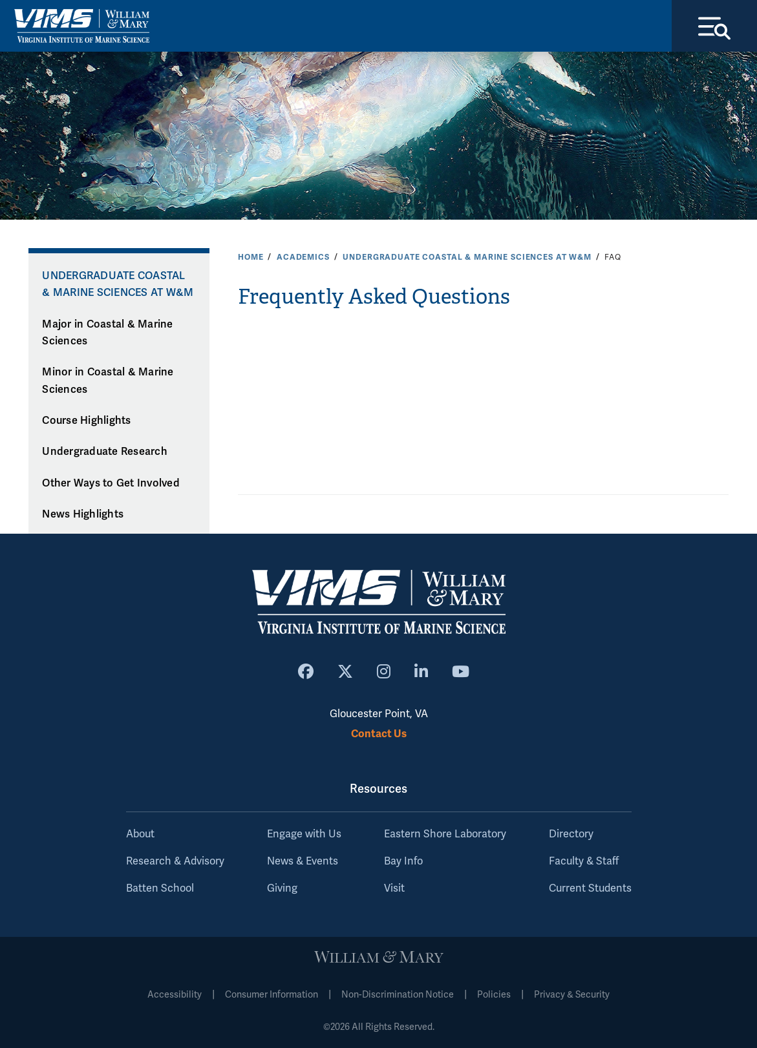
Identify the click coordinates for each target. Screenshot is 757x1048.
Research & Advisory (175, 861)
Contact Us (379, 733)
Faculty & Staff (584, 861)
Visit (394, 888)
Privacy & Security (572, 994)
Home (250, 257)
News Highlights (82, 514)
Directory (571, 834)
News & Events (302, 861)
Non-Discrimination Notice (397, 994)
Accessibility (174, 994)
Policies (494, 994)
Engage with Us (304, 834)
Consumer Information (271, 994)
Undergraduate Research (104, 451)
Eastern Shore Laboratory (445, 834)
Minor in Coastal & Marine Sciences (107, 381)
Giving (282, 888)
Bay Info (403, 861)
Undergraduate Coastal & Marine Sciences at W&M (467, 257)
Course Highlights (86, 420)
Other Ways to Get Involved (111, 483)
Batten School (160, 888)
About (140, 834)
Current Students (590, 888)
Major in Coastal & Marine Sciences (107, 333)
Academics (303, 257)
